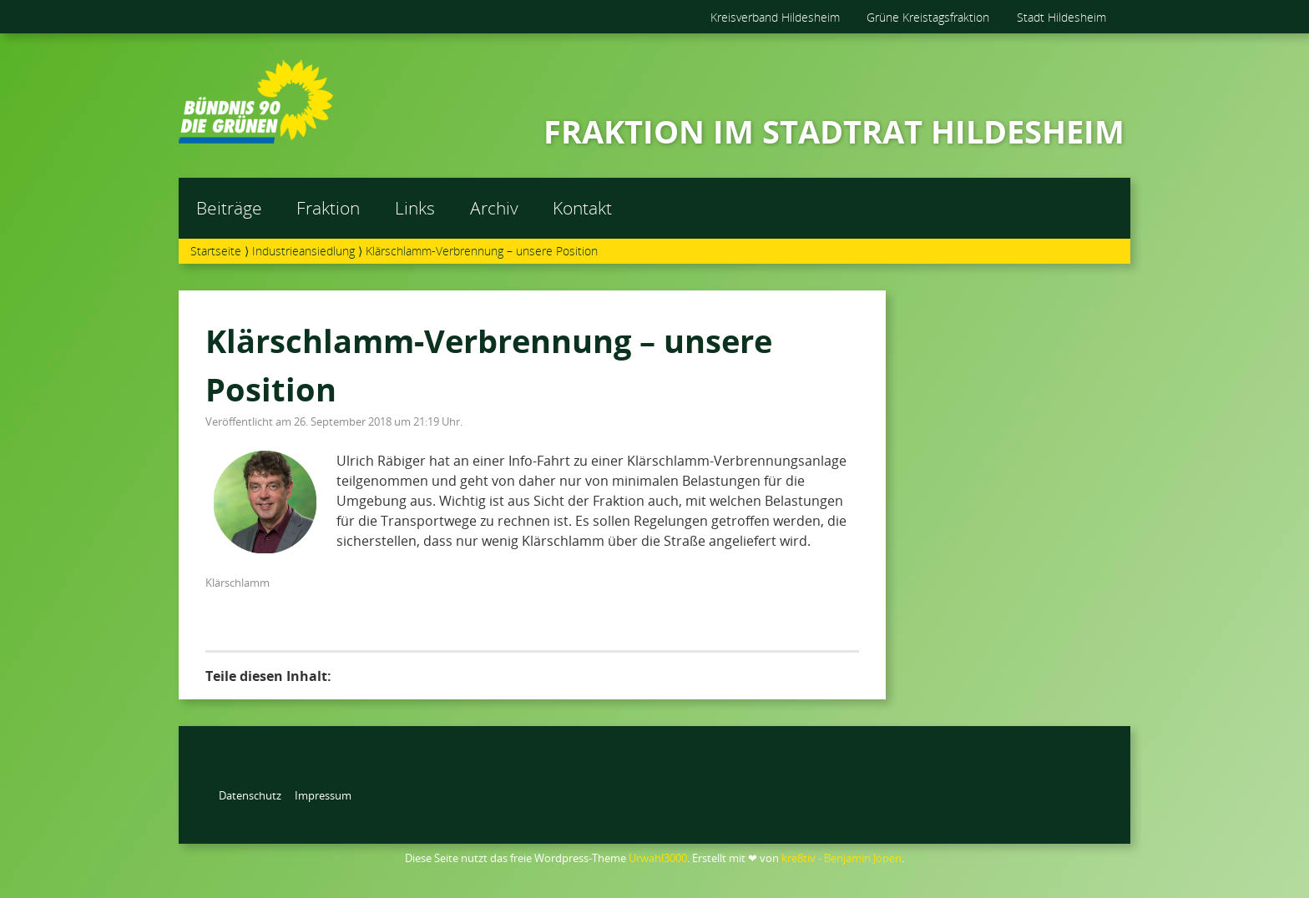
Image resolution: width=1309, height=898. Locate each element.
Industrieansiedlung (303, 251)
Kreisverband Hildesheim (775, 17)
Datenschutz (250, 795)
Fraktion (328, 207)
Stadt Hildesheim (1061, 17)
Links (415, 207)
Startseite (215, 251)
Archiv (494, 207)
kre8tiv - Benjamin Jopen (841, 857)
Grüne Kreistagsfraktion (928, 17)
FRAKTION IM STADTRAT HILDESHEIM (834, 131)
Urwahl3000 (658, 857)
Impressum (323, 795)
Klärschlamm (237, 582)
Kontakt (582, 207)
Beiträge (229, 207)
